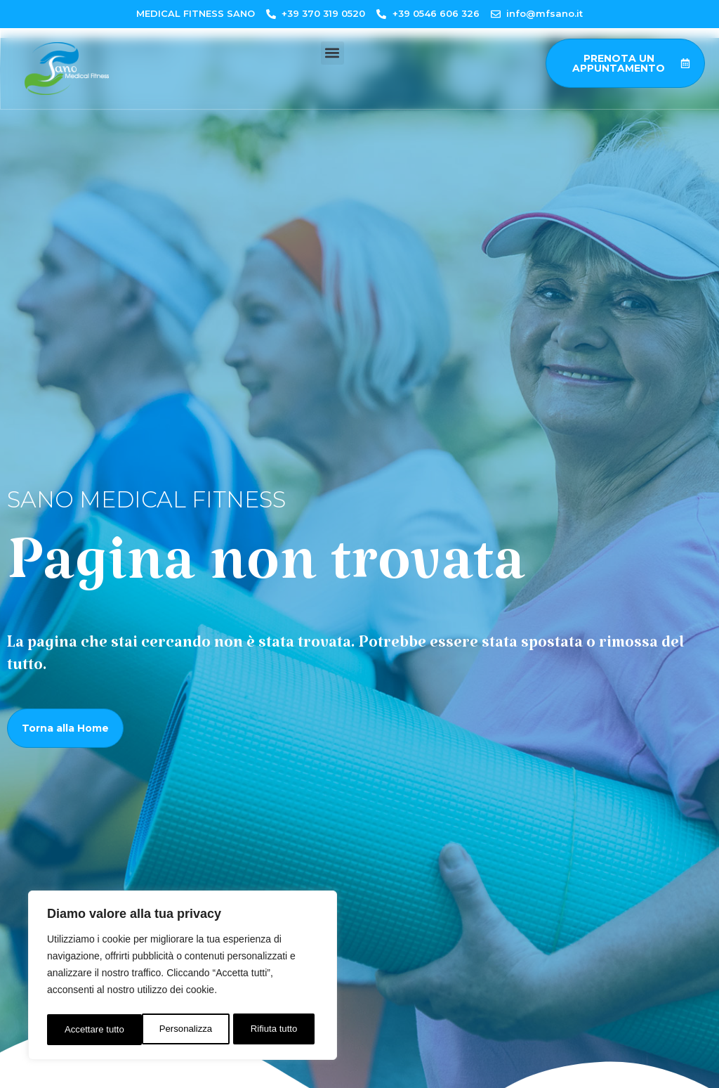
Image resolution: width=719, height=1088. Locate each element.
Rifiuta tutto (179, 1029)
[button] (332, 53)
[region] (182, 977)
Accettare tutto (271, 1029)
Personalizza (90, 1029)
